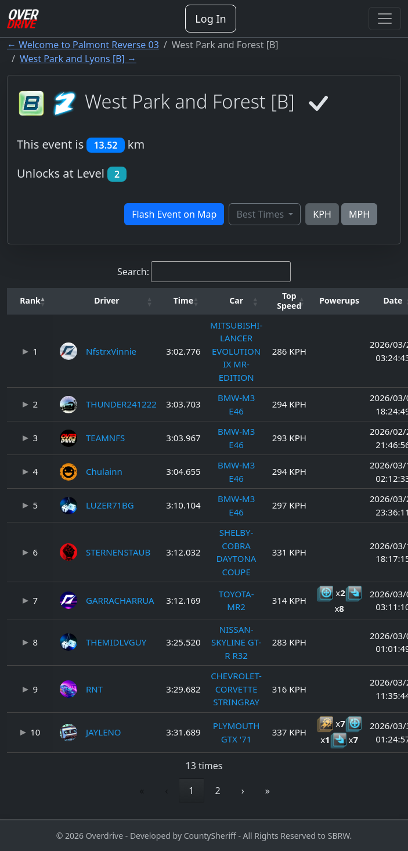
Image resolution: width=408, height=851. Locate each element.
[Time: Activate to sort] (183, 301)
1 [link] (191, 790)
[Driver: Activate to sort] (106, 301)
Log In (210, 19)
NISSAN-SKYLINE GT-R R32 (236, 642)
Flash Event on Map (174, 214)
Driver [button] (106, 300)
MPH (359, 214)
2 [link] (218, 790)
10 (35, 732)
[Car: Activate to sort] (236, 301)
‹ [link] (166, 790)
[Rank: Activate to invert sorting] (30, 301)
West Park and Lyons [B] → (78, 58)
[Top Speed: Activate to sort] (289, 301)
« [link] (141, 790)
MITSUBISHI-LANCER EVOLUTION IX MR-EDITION (236, 351)
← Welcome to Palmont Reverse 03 (83, 44)
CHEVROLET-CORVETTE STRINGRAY (236, 689)
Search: (133, 271)
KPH (322, 214)
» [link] (267, 790)
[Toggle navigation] (385, 18)
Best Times (261, 214)
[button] (30, 301)
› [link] (242, 790)
